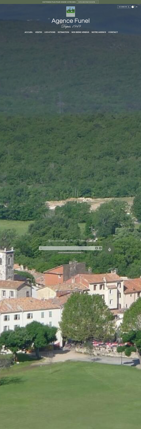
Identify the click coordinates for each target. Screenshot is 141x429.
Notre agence (99, 32)
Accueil (29, 32)
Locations (50, 32)
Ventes (38, 32)
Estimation (63, 32)
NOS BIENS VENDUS (80, 32)
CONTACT (113, 32)
